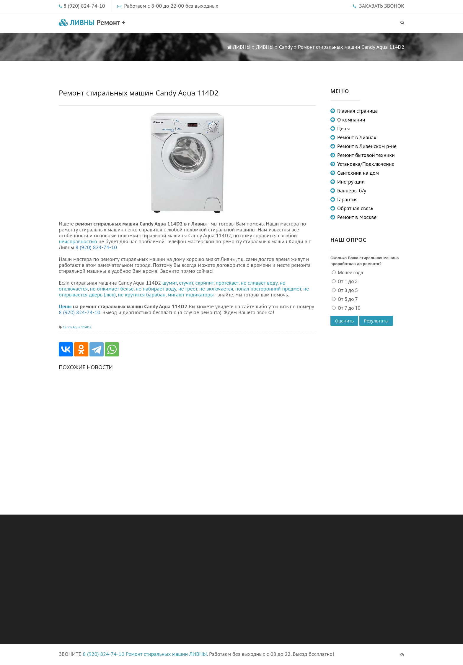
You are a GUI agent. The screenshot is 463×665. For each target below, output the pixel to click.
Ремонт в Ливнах (356, 137)
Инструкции (351, 181)
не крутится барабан (141, 294)
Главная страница (357, 110)
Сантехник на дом (358, 172)
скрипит (204, 282)
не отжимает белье (112, 288)
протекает (227, 282)
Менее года (350, 272)
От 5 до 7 (347, 299)
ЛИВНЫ (92, 22)
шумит (169, 282)
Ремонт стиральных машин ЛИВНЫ (166, 654)
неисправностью (78, 241)
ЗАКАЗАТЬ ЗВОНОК (381, 5)
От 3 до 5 (347, 290)
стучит (186, 282)
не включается (216, 288)
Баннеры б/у (351, 190)
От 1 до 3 (347, 281)
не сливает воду (259, 282)
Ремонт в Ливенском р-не (367, 146)
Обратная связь (355, 208)
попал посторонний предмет (268, 288)
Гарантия (347, 199)
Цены (65, 306)
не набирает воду (156, 288)
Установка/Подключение (365, 163)
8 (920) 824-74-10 (84, 5)
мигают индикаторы (191, 294)
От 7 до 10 (348, 308)
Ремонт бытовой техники (366, 155)
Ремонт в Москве (356, 217)
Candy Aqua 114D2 (77, 327)
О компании (351, 119)
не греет (187, 288)
